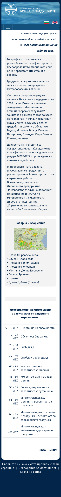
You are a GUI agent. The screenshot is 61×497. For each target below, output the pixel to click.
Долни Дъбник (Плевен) (24, 282)
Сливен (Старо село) (21, 259)
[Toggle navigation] (8, 27)
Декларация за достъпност (37, 468)
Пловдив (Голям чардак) (24, 263)
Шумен (13, 278)
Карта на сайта (30, 472)
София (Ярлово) (19, 274)
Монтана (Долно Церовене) (26, 270)
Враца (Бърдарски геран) (24, 255)
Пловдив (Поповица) (22, 266)
